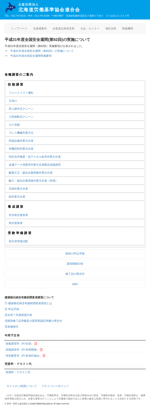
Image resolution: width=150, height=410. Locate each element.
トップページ (19, 28)
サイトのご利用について (22, 386)
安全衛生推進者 (18, 214)
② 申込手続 (12, 309)
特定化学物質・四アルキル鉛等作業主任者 (35, 156)
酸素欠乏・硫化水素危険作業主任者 (31, 172)
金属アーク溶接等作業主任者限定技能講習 (35, 164)
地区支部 (110, 28)
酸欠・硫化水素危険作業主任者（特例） (33, 180)
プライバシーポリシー (55, 386)
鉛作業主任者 (17, 196)
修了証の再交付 (75, 273)
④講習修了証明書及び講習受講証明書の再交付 (33, 320)
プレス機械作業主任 (21, 132)
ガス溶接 (14, 124)
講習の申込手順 (75, 253)
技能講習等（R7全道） (20, 343)
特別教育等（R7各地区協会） (24, 355)
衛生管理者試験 (18, 241)
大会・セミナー (89, 28)
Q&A (75, 283)
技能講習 (16, 84)
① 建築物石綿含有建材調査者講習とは (28, 303)
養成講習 (16, 206)
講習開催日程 (75, 263)
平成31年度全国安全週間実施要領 (31, 55)
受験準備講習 (20, 233)
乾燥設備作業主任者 (21, 140)
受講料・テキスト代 (18, 372)
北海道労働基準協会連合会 (81, 7)
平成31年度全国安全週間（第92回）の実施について (42, 50)
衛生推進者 (15, 222)
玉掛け (13, 100)
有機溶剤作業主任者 (21, 148)
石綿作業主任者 (18, 188)
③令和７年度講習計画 (18, 314)
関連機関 (127, 28)
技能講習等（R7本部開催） (22, 349)
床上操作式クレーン (21, 108)
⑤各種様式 (11, 326)
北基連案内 (40, 28)
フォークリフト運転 (21, 92)
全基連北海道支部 (63, 28)
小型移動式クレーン (21, 116)
